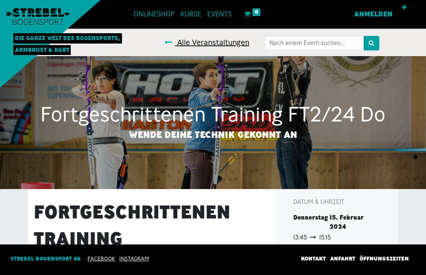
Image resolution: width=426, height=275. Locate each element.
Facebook (101, 259)
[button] (404, 7)
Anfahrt (342, 259)
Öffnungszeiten (384, 259)
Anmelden (373, 14)
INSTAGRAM (134, 259)
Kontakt (313, 259)
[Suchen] (371, 43)
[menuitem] (153, 14)
